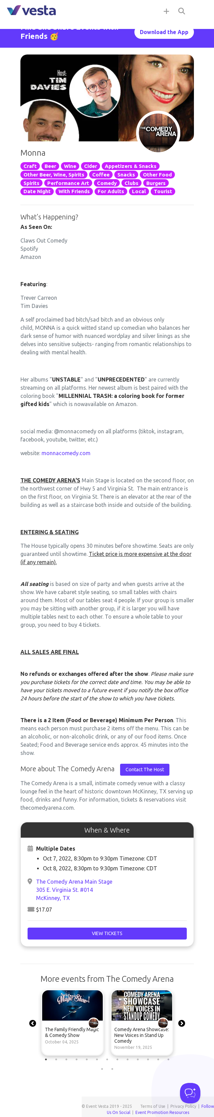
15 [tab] (112, 1069)
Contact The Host (145, 769)
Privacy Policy (183, 1106)
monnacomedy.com (66, 453)
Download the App (164, 32)
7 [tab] (107, 1059)
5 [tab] (86, 1059)
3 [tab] (66, 1059)
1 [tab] (46, 1059)
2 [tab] (56, 1059)
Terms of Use (152, 1106)
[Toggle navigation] (200, 11)
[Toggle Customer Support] (190, 1093)
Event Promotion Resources (162, 1112)
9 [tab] (127, 1059)
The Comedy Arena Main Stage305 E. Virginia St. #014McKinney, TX (74, 890)
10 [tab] (137, 1059)
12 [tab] (158, 1059)
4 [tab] (76, 1059)
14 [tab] (102, 1069)
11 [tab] (148, 1059)
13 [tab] (168, 1059)
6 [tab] (97, 1059)
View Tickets (107, 933)
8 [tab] (117, 1059)
